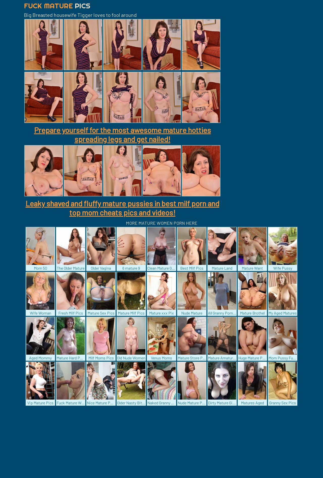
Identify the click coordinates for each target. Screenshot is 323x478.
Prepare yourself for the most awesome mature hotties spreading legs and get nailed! (122, 134)
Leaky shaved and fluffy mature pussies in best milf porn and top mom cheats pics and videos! (122, 208)
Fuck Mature (57, 5)
